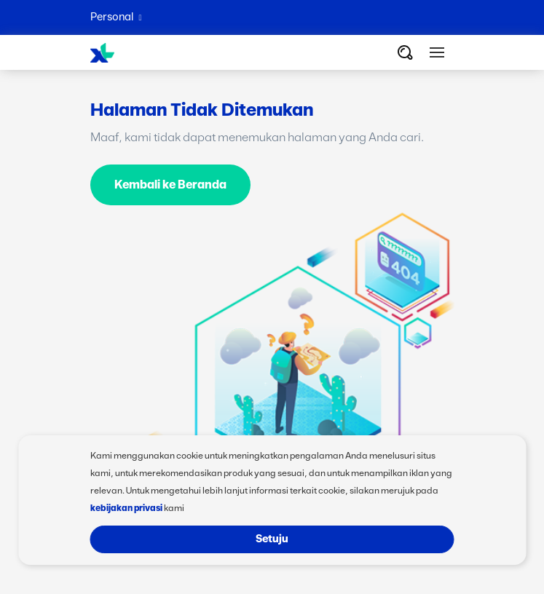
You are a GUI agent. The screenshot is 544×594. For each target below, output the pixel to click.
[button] (436, 52)
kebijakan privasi (126, 508)
